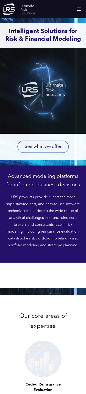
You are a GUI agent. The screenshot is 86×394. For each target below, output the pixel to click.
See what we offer (43, 146)
